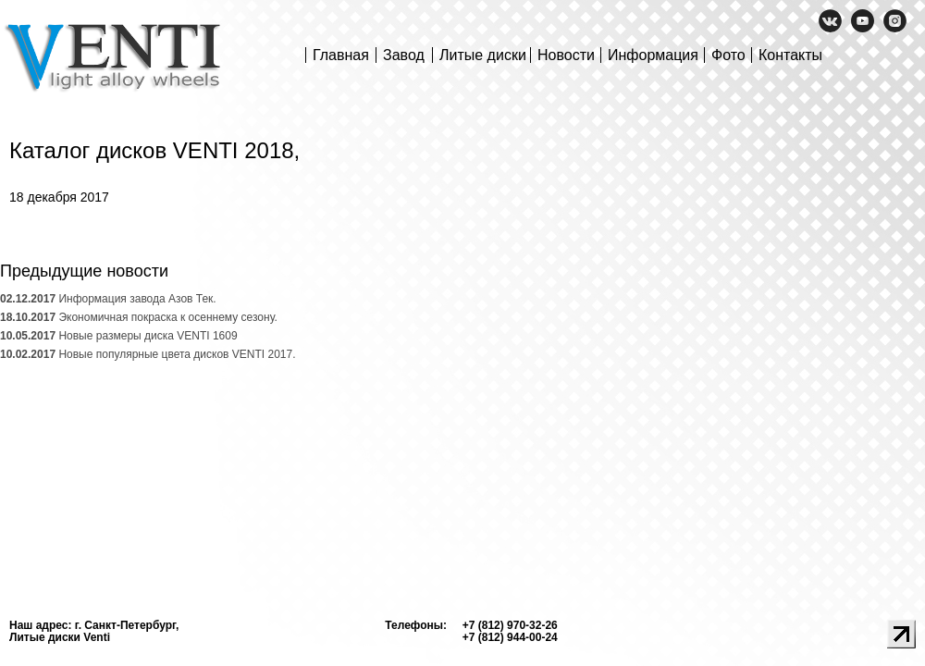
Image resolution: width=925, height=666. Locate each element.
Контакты (790, 55)
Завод (404, 55)
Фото (728, 55)
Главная (341, 55)
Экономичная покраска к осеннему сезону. (139, 317)
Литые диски (482, 55)
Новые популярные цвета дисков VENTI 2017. (148, 354)
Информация (653, 55)
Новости (566, 55)
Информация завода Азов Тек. (108, 298)
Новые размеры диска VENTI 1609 (119, 335)
